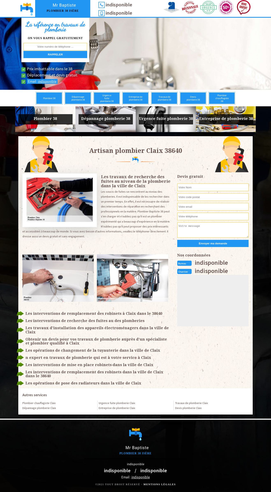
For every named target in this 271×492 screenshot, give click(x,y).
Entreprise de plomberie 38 (135, 98)
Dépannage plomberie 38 (78, 98)
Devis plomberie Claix (188, 408)
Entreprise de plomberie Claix (117, 408)
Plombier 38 (49, 98)
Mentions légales (160, 484)
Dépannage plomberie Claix (39, 408)
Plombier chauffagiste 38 (222, 98)
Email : (42, 81)
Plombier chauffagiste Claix (39, 403)
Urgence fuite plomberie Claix (117, 403)
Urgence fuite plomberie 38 (106, 98)
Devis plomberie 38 (193, 98)
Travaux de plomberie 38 (164, 98)
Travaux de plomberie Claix (191, 403)
